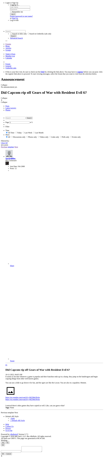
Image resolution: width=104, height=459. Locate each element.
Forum (7, 64)
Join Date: (13, 166)
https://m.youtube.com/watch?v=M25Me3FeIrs (22, 397)
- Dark (12, 418)
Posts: (12, 168)
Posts (7, 106)
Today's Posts (10, 54)
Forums (8, 44)
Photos (7, 110)
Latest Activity (10, 108)
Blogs (7, 46)
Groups (8, 50)
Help (7, 424)
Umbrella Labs (10, 68)
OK (3, 445)
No (8, 443)
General (8, 66)
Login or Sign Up (11, 3)
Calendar (8, 58)
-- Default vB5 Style (17, 420)
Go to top (8, 430)
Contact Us (9, 426)
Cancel (8, 455)
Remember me (16, 12)
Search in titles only (18, 34)
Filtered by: (5, 141)
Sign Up (15, 18)
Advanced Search (16, 38)
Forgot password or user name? (21, 16)
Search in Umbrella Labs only (39, 34)
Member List (10, 56)
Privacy (8, 428)
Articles (8, 48)
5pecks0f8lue (10, 158)
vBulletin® (14, 434)
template (11, 147)
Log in (13, 14)
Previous (4, 147)
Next (16, 147)
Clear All (4, 143)
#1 (6, 365)
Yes (3, 443)
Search (13, 36)
